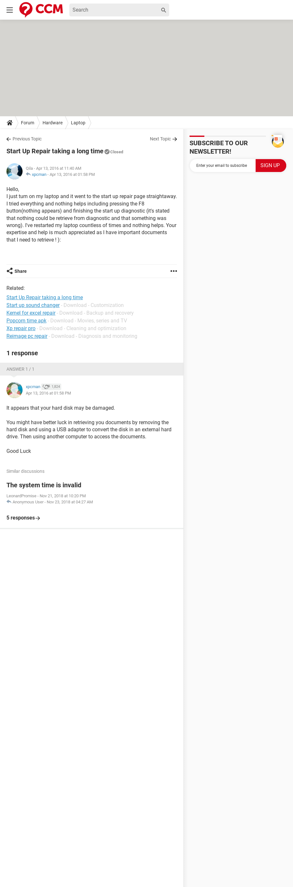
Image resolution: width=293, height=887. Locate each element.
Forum (27, 122)
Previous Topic (27, 138)
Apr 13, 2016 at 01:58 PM (72, 174)
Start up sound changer (33, 305)
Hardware (53, 122)
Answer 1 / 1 (20, 369)
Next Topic (160, 138)
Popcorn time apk (26, 321)
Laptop (78, 122)
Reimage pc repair (26, 336)
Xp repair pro (20, 328)
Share (21, 271)
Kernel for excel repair (30, 313)
